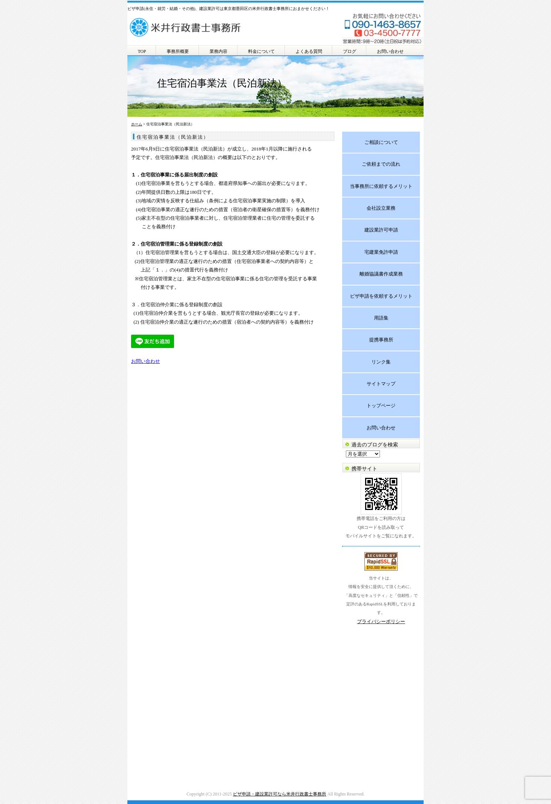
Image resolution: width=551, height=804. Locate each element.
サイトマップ (381, 383)
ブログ (349, 51)
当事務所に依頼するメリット (381, 186)
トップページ (381, 405)
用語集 (381, 318)
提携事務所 (381, 339)
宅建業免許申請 (381, 252)
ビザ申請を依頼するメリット (381, 296)
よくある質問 (308, 51)
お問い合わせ (390, 51)
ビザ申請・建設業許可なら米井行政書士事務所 (279, 794)
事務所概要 (178, 51)
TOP (142, 51)
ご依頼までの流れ (381, 164)
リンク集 (381, 362)
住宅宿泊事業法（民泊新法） (173, 137)
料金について (261, 51)
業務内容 (218, 51)
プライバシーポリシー (381, 621)
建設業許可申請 (381, 230)
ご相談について (381, 142)
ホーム (136, 124)
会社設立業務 (381, 208)
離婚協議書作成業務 (381, 274)
